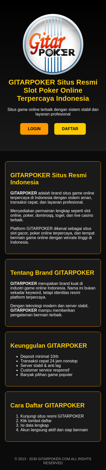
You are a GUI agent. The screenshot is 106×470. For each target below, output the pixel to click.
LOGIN (34, 129)
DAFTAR (70, 129)
